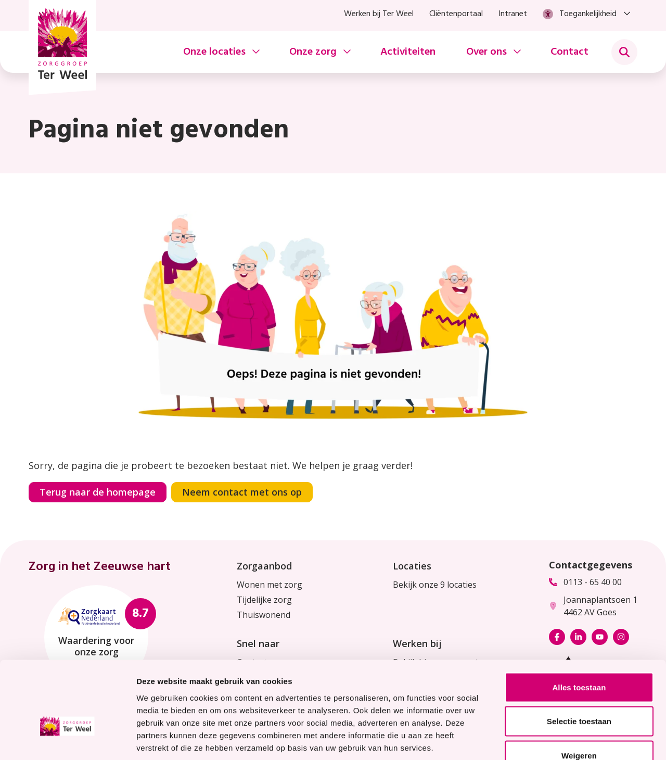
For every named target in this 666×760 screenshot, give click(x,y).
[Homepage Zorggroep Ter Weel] (62, 47)
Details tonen (562, 739)
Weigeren (579, 691)
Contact (569, 52)
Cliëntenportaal (456, 14)
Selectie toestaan (579, 657)
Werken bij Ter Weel (379, 14)
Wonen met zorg (269, 584)
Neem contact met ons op (242, 492)
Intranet (512, 14)
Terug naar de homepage (98, 492)
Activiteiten (408, 52)
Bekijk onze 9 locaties (435, 584)
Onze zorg (313, 52)
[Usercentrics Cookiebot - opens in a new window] (67, 740)
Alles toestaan (579, 623)
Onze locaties (214, 52)
